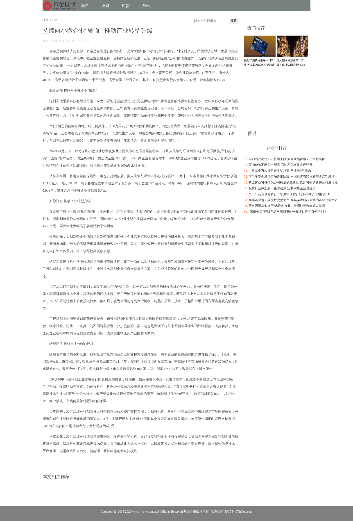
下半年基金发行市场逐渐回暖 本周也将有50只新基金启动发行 (292, 176)
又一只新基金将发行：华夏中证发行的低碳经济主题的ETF (289, 194)
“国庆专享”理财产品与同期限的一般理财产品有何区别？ (288, 211)
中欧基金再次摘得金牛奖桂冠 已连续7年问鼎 (280, 170)
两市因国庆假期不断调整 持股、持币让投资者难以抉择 (287, 206)
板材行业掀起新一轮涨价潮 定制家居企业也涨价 (282, 188)
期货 (126, 5)
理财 (105, 5)
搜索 (234, 20)
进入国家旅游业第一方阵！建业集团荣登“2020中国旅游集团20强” (292, 65)
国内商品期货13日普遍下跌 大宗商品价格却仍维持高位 (287, 159)
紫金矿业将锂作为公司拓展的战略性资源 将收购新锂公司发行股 (293, 182)
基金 (85, 5)
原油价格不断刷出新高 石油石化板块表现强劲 (280, 165)
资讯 (146, 5)
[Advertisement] (271, 97)
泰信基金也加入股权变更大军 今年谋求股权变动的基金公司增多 (293, 200)
